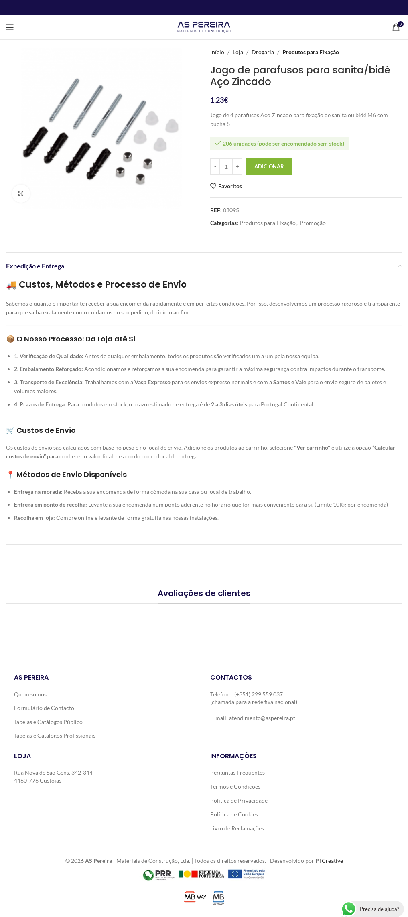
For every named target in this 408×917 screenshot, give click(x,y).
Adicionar (269, 166)
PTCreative (329, 860)
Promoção (313, 222)
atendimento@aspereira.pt (262, 717)
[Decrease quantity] (215, 166)
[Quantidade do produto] (226, 166)
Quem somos (30, 694)
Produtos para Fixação (310, 52)
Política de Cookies (234, 814)
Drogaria (263, 52)
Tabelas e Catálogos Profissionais (54, 735)
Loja (238, 52)
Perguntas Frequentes (237, 772)
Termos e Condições (235, 786)
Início (217, 52)
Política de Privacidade (239, 800)
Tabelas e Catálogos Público (48, 721)
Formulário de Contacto (44, 707)
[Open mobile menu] (10, 27)
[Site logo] (204, 26)
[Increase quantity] (237, 166)
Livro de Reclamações (237, 828)
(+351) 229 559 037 (258, 694)
